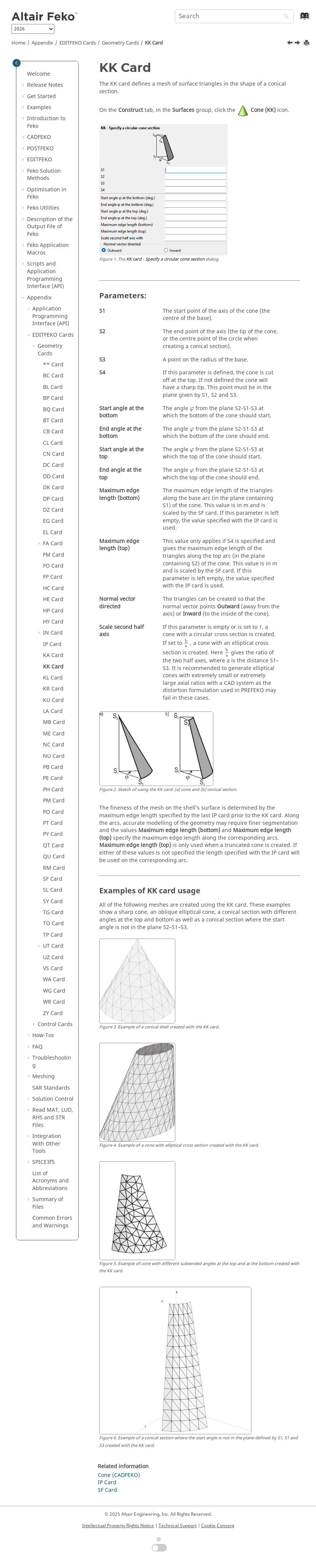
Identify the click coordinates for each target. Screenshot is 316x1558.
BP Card (53, 398)
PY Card (53, 834)
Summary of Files (47, 1203)
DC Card (53, 465)
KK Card (154, 43)
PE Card (53, 778)
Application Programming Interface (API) (50, 316)
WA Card (54, 979)
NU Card (54, 756)
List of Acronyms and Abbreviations (50, 1181)
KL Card (53, 678)
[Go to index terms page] (296, 20)
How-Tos (43, 1035)
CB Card (53, 432)
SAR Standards (51, 1088)
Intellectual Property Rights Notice (118, 1525)
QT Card (53, 846)
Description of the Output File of (50, 226)
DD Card (53, 477)
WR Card (54, 1002)
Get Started (41, 96)
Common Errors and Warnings (52, 1222)
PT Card (53, 823)
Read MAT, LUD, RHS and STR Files (52, 1117)
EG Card (53, 521)
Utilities (43, 208)
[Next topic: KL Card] (298, 43)
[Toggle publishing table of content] (17, 63)
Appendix (42, 43)
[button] (24, 74)
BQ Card (53, 410)
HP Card (53, 611)
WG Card (54, 991)
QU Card (54, 857)
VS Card (53, 968)
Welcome (38, 74)
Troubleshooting (51, 1061)
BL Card (53, 387)
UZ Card (53, 957)
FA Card (53, 543)
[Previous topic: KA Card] (290, 43)
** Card (53, 365)
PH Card (53, 790)
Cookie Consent (217, 1525)
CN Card (53, 454)
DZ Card (53, 510)
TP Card (53, 935)
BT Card (53, 421)
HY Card (53, 622)
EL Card (52, 532)
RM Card (54, 868)
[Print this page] (307, 43)
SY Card (53, 902)
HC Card (53, 588)
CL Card (53, 443)
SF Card (52, 879)
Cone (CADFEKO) (119, 1475)
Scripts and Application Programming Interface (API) (45, 275)
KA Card (53, 655)
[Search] (284, 17)
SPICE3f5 (43, 1162)
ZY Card (53, 1013)
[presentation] (192, 409)
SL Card (52, 890)
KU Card (53, 700)
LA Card (53, 711)
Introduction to (46, 122)
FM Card (53, 555)
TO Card (53, 924)
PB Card (53, 767)
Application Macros (48, 249)
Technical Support (178, 1525)
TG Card (53, 913)
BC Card (53, 376)
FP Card (52, 577)
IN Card (53, 633)
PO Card (53, 812)
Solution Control (52, 1099)
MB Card (54, 722)
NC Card (53, 745)
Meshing (43, 1077)
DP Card (53, 499)
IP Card (52, 644)
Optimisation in (47, 193)
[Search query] (234, 16)
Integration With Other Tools (46, 1143)
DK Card (53, 488)
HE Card (53, 599)
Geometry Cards (120, 43)
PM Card (54, 801)
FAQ (37, 1047)
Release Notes (45, 85)
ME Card (54, 734)
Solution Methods (44, 175)
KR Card (53, 689)
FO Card (53, 566)
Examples (39, 107)
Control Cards (55, 1024)
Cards (77, 43)
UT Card (53, 946)
